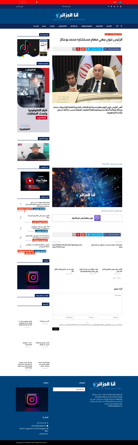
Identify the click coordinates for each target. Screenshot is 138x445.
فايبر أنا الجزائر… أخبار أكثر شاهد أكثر (111, 211)
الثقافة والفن (62, 26)
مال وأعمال (74, 26)
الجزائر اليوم (99, 26)
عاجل (111, 34)
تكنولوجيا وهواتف (86, 26)
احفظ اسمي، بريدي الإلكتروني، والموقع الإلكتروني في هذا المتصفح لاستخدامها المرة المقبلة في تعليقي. (90, 325)
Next (114, 278)
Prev (119, 278)
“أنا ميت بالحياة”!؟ (44, 321)
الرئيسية (108, 26)
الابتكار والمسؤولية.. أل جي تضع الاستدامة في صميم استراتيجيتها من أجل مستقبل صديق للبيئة (37, 204)
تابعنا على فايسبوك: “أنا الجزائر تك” (111, 164)
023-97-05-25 (42, 423)
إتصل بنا (36, 26)
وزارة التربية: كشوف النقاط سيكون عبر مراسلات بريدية (43, 364)
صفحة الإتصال (43, 434)
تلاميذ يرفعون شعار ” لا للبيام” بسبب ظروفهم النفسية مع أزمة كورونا (25, 323)
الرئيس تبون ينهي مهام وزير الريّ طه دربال (104, 2)
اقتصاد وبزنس (39, 209)
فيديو (44, 26)
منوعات (52, 26)
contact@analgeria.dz (39, 426)
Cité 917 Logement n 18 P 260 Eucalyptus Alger (33, 430)
